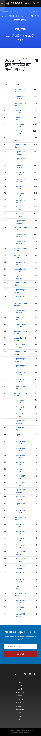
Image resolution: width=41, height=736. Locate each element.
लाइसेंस (13, 12)
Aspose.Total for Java (20, 97)
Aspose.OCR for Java (20, 373)
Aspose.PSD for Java (20, 380)
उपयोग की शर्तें (22, 732)
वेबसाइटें (20, 716)
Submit (20, 654)
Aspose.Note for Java (20, 415)
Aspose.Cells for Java (20, 111)
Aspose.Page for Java (20, 567)
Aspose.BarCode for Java (20, 228)
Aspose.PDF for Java (20, 132)
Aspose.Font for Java (20, 498)
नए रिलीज (20, 689)
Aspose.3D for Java (20, 470)
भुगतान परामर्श (20, 709)
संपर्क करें (27, 732)
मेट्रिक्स (5, 12)
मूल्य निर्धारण (20, 692)
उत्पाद (20, 686)
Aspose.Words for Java (20, 90)
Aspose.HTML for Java (20, 387)
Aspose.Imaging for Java (21, 270)
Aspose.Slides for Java (21, 159)
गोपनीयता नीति (15, 732)
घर (20, 682)
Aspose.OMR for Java (20, 511)
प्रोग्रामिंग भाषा (25, 12)
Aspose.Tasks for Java (21, 311)
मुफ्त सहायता (20, 703)
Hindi (28, 3)
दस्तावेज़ (20, 696)
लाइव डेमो (20, 699)
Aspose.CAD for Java (20, 297)
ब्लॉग (20, 713)
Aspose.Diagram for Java (20, 256)
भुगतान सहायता (20, 706)
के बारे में (19, 719)
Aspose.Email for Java (20, 201)
